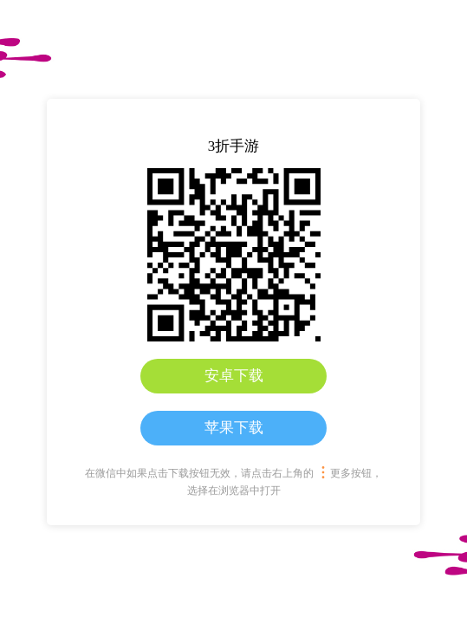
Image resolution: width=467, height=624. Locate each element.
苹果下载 (233, 427)
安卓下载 (233, 375)
